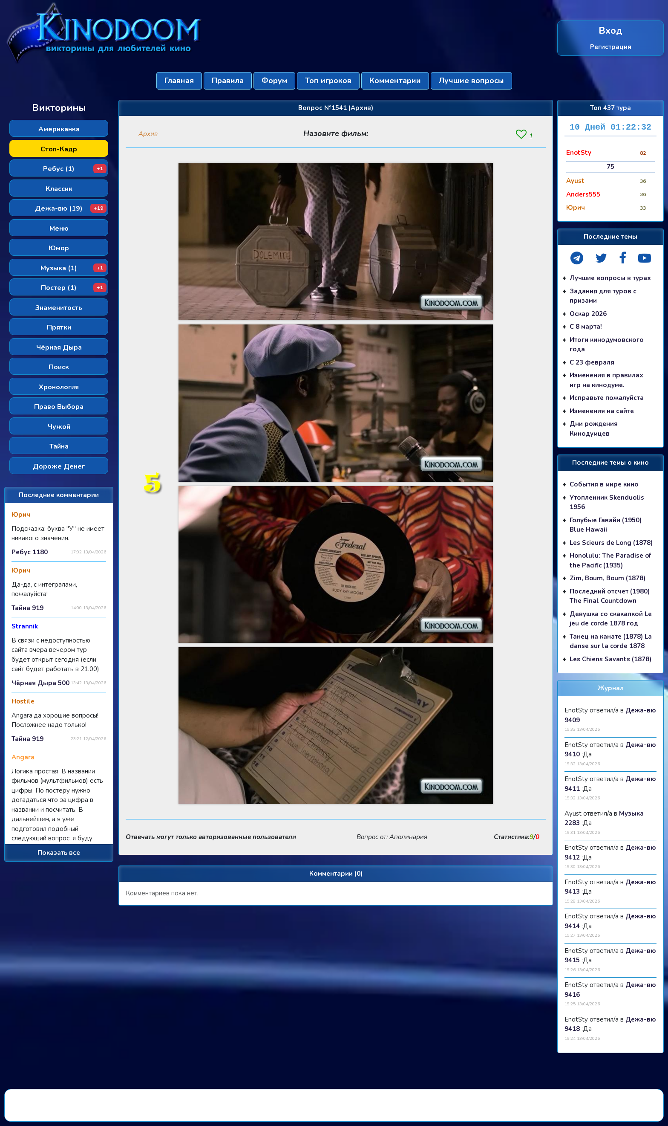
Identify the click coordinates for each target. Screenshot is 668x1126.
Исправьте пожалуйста (607, 398)
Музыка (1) (73, 268)
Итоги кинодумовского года (607, 345)
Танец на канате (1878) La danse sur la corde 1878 (611, 641)
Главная (179, 80)
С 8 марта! (586, 326)
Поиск (59, 367)
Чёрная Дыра (59, 347)
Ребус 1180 (30, 552)
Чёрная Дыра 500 (40, 683)
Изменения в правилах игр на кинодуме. (606, 380)
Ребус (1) (75, 169)
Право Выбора (59, 406)
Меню (59, 228)
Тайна (59, 446)
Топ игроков (328, 80)
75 (610, 166)
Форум (274, 80)
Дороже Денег (59, 466)
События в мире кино (604, 484)
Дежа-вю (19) (71, 208)
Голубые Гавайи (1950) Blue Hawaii (606, 525)
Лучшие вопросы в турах (610, 278)
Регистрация (610, 46)
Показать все (58, 852)
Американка (59, 129)
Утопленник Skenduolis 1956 (607, 502)
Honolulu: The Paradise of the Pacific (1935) (610, 560)
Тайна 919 (27, 608)
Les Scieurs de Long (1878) (611, 542)
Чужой (59, 426)
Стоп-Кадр (58, 149)
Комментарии (395, 80)
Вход (610, 31)
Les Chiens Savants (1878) (610, 659)
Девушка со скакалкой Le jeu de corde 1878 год (611, 619)
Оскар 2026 (588, 314)
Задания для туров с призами (603, 296)
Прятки (59, 327)
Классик (59, 189)
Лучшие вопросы (471, 80)
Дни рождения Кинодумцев (594, 429)
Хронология (59, 387)
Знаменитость (58, 308)
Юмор (59, 248)
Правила (228, 80)
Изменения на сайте (602, 411)
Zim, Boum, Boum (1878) (607, 578)
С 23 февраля (592, 362)
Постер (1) (74, 287)
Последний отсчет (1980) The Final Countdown (610, 596)
